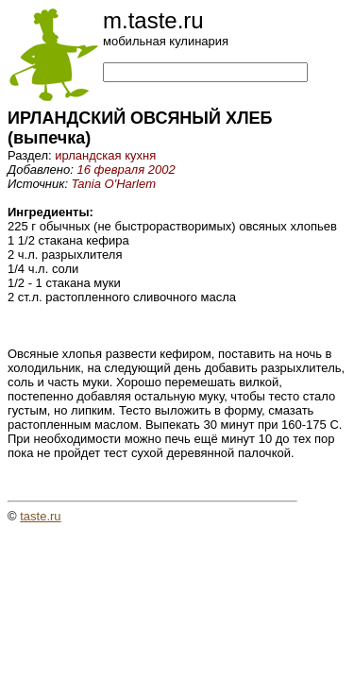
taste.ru (40, 516)
